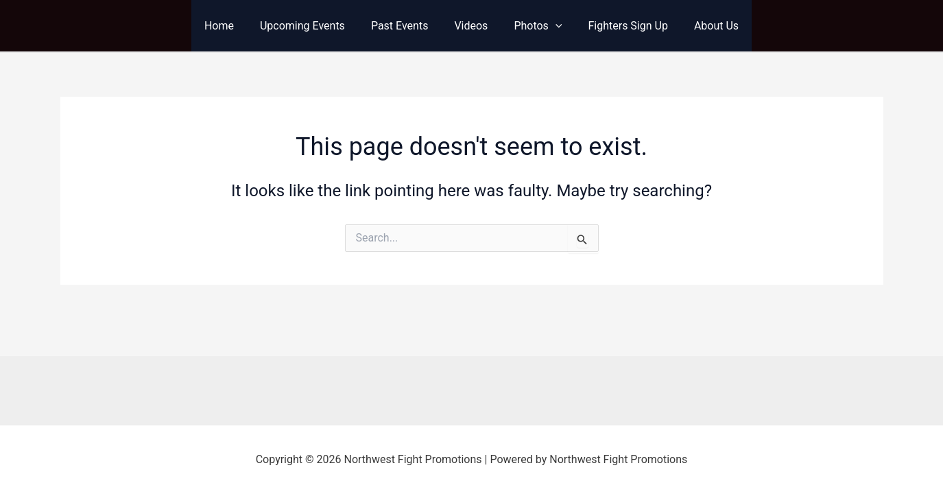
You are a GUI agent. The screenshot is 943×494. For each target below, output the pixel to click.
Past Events (404, 25)
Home (231, 25)
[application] (551, 25)
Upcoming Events (310, 25)
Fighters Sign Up (619, 25)
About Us (704, 25)
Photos (534, 25)
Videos (471, 25)
